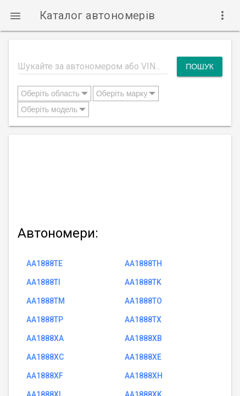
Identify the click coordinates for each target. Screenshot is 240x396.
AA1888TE (44, 263)
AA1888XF (44, 375)
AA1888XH (144, 375)
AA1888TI (43, 282)
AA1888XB (143, 338)
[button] (15, 15)
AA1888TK (143, 282)
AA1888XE (143, 357)
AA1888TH (143, 263)
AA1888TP (44, 319)
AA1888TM (45, 300)
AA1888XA (45, 338)
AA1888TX (143, 319)
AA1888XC (45, 357)
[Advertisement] (120, 178)
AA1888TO (143, 300)
